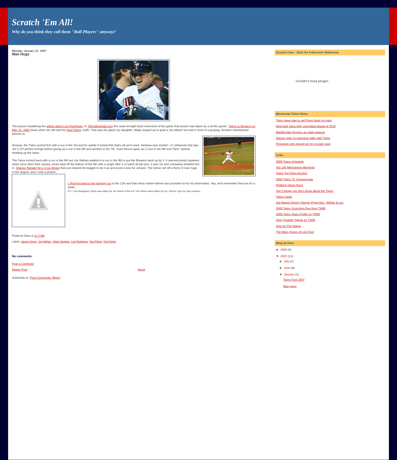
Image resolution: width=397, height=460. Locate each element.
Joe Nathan (44, 241)
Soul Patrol (74, 130)
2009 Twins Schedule (290, 161)
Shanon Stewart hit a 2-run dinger (38, 167)
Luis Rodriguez (79, 241)
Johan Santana (61, 241)
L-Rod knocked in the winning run (89, 183)
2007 (284, 256)
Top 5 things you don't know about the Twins (304, 190)
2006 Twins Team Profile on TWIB (298, 214)
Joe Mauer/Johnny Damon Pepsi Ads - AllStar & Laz (310, 202)
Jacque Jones (29, 241)
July (287, 261)
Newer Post (19, 269)
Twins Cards (284, 196)
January (289, 274)
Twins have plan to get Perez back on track (304, 120)
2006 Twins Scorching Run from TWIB (301, 208)
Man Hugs (20, 54)
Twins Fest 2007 (294, 279)
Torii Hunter (109, 241)
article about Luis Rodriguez (65, 126)
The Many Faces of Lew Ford (295, 231)
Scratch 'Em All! (42, 22)
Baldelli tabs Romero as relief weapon (300, 132)
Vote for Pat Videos (288, 226)
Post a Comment (23, 263)
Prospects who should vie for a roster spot (303, 143)
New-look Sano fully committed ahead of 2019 (306, 126)
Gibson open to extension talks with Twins (303, 138)
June (287, 267)
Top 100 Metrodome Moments (295, 167)
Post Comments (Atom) (45, 277)
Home (141, 269)
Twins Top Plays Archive (291, 173)
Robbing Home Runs (289, 185)
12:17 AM (39, 235)
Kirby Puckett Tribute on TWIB (295, 220)
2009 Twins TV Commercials (294, 179)
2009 (284, 249)
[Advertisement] (296, 373)
